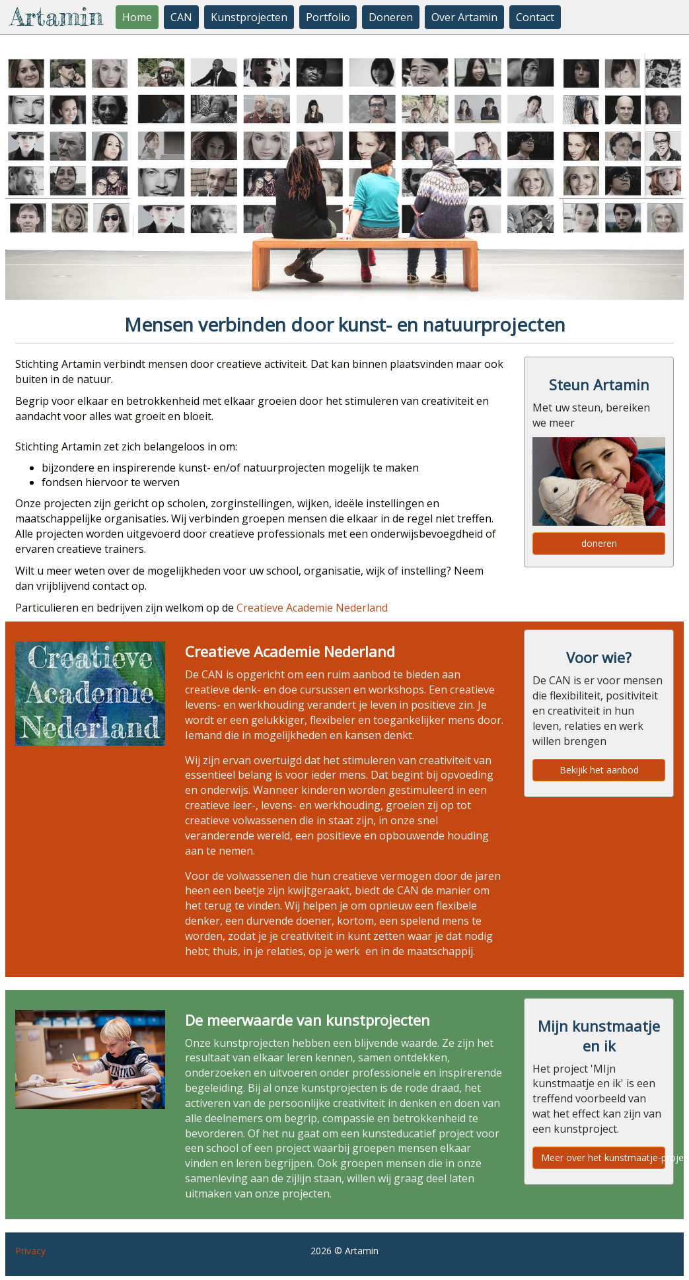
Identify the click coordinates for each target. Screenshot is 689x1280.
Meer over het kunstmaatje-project (603, 1157)
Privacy (30, 1250)
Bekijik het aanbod (599, 770)
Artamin (56, 16)
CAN (181, 17)
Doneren (391, 17)
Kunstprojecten (249, 17)
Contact (535, 17)
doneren (599, 543)
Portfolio (328, 17)
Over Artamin (464, 17)
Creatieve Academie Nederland (312, 607)
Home (137, 17)
